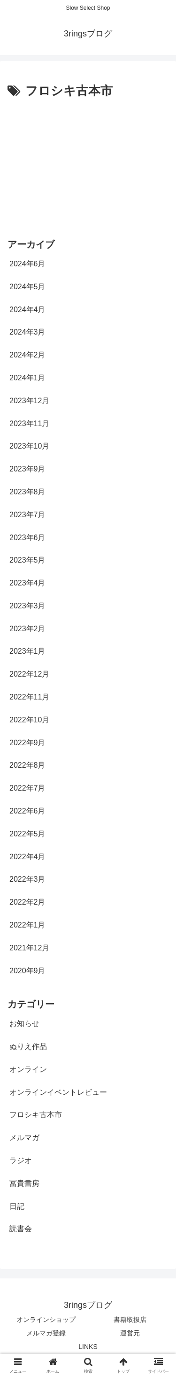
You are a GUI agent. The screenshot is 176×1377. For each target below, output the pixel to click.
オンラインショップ (46, 1319)
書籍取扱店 (130, 1319)
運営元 (130, 1333)
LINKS (87, 1346)
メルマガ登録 (46, 1333)
